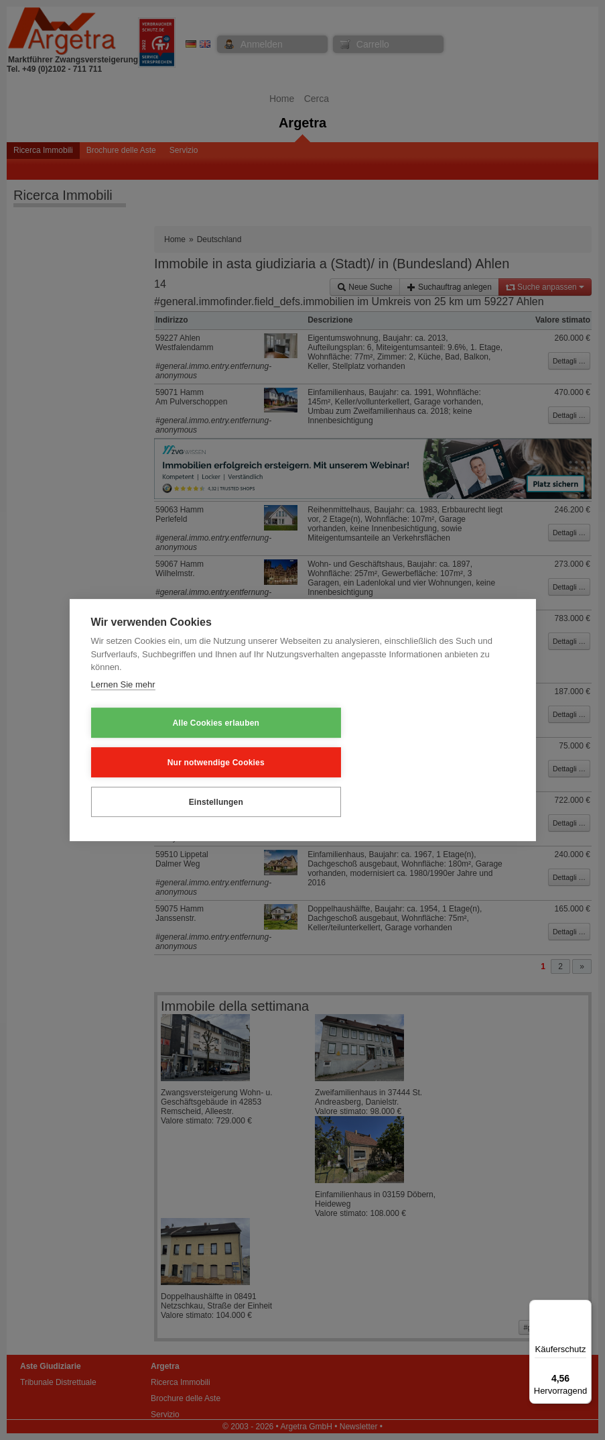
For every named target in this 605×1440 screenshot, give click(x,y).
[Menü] (584, 1308)
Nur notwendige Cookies (294, 761)
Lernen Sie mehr (122, 725)
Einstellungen (432, 761)
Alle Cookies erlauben (156, 761)
